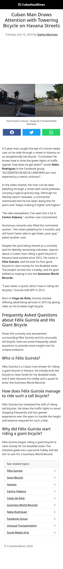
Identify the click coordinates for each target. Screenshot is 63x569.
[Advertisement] (31, 61)
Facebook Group (31, 519)
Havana (31, 484)
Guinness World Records (31, 505)
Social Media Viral (31, 532)
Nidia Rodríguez (31, 512)
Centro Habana (31, 491)
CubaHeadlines (31, 5)
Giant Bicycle (31, 478)
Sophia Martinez (47, 34)
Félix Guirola (31, 471)
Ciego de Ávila (31, 498)
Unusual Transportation (31, 526)
